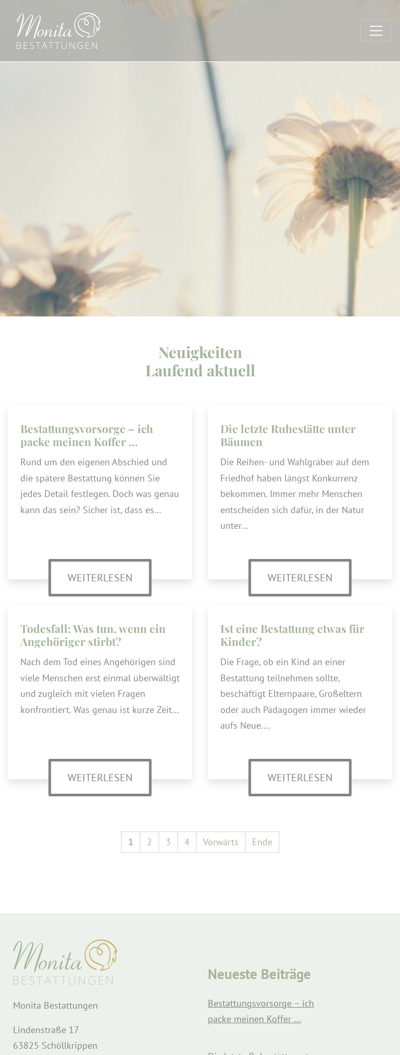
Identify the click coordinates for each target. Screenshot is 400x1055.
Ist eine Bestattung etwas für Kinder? (292, 635)
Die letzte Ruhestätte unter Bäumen (288, 435)
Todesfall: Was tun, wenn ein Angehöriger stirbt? (93, 635)
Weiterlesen (110, 576)
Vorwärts (221, 842)
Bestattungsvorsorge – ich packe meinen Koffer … (86, 435)
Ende (262, 842)
